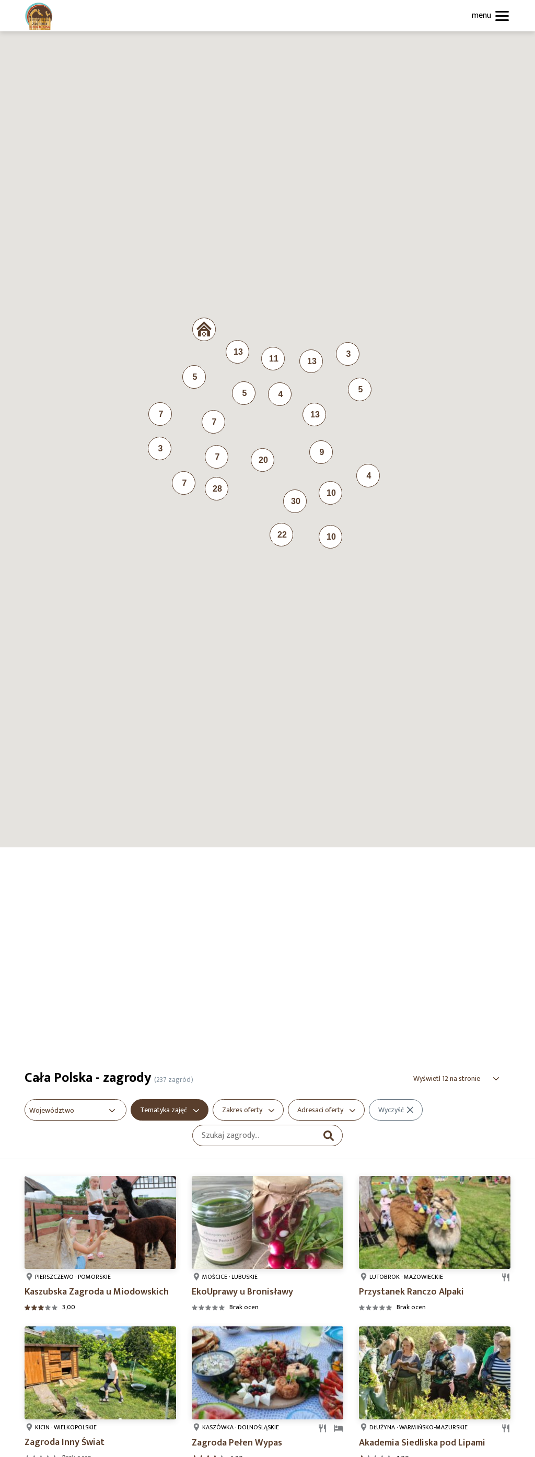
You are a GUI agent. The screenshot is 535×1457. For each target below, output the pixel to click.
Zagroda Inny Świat (64, 1442)
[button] (204, 329)
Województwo (51, 1110)
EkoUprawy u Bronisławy (242, 1292)
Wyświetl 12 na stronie (446, 1079)
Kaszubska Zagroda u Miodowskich (97, 1292)
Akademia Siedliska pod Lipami (422, 1443)
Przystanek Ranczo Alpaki (411, 1292)
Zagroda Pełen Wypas (237, 1443)
